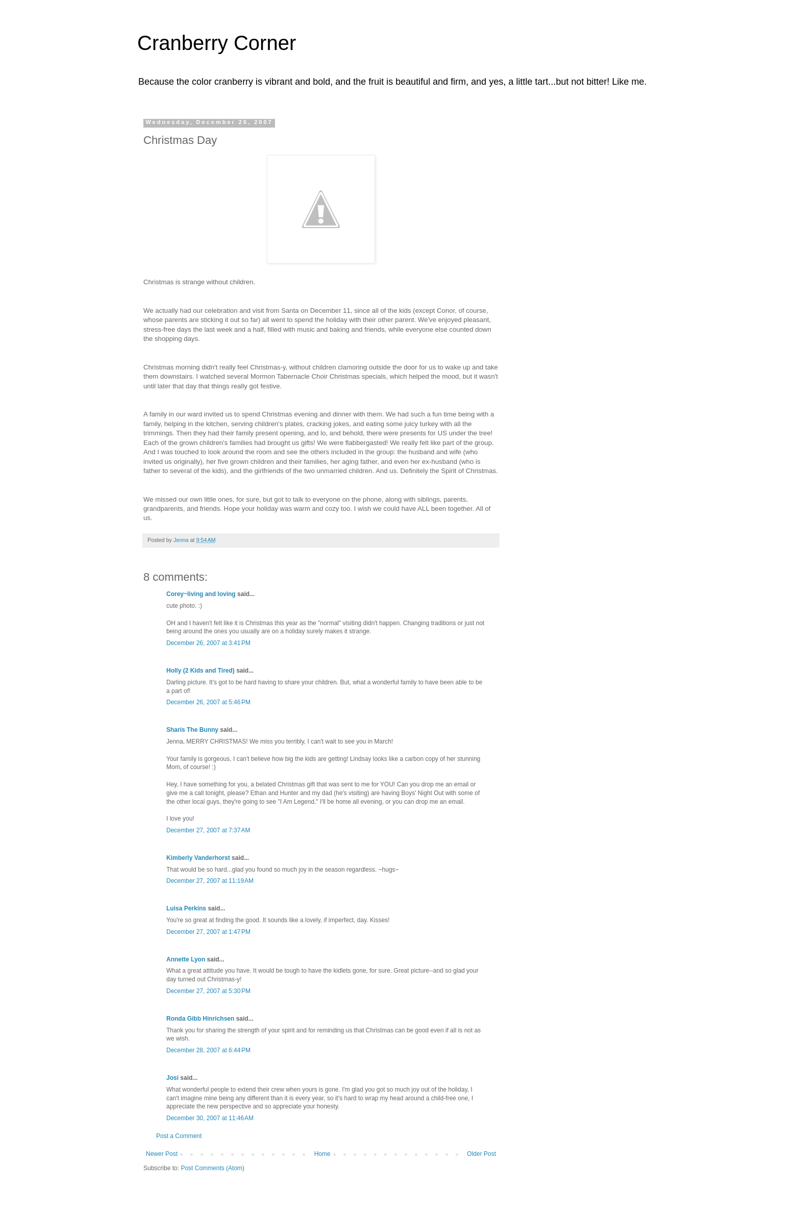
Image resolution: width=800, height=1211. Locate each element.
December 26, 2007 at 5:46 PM (208, 702)
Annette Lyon (185, 959)
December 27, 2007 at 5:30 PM (208, 991)
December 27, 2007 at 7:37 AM (208, 830)
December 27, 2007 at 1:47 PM (208, 931)
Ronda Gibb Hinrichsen (200, 1018)
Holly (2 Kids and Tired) (200, 670)
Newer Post (162, 1153)
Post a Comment (179, 1136)
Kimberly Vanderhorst (198, 857)
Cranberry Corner (216, 43)
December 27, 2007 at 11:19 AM (210, 880)
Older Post (481, 1153)
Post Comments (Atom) (212, 1168)
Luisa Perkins (186, 908)
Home (322, 1153)
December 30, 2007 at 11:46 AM (210, 1118)
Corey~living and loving (201, 594)
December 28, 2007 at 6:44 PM (208, 1050)
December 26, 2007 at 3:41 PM (208, 643)
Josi (172, 1077)
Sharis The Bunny (192, 729)
